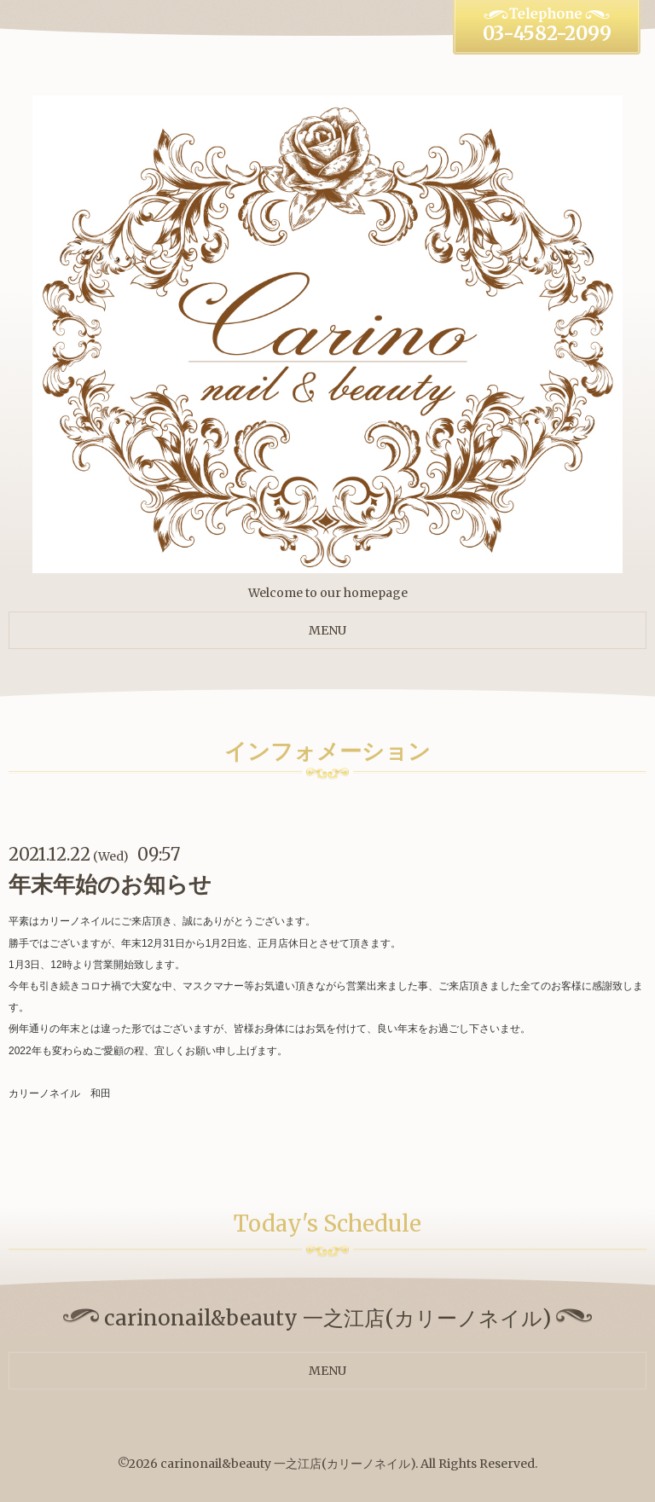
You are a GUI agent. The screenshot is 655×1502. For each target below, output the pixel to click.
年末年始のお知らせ (110, 884)
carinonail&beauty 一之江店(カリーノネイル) (287, 1463)
